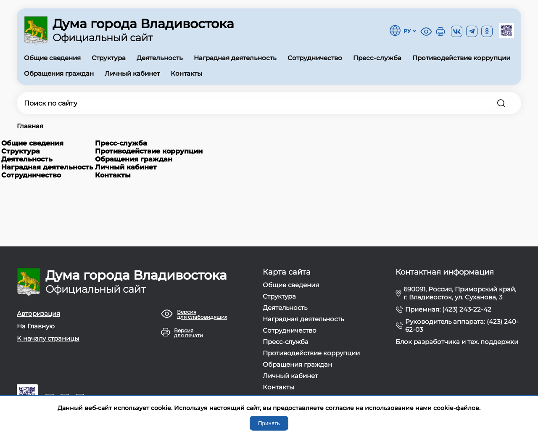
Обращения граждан (59, 73)
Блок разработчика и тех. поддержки (457, 342)
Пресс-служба (377, 58)
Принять (269, 423)
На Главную (36, 326)
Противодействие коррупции (461, 58)
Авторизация (38, 313)
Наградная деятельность (235, 58)
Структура (109, 58)
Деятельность (160, 58)
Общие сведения (52, 58)
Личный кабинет (132, 73)
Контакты (186, 73)
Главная (30, 126)
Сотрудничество (314, 58)
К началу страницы (48, 338)
